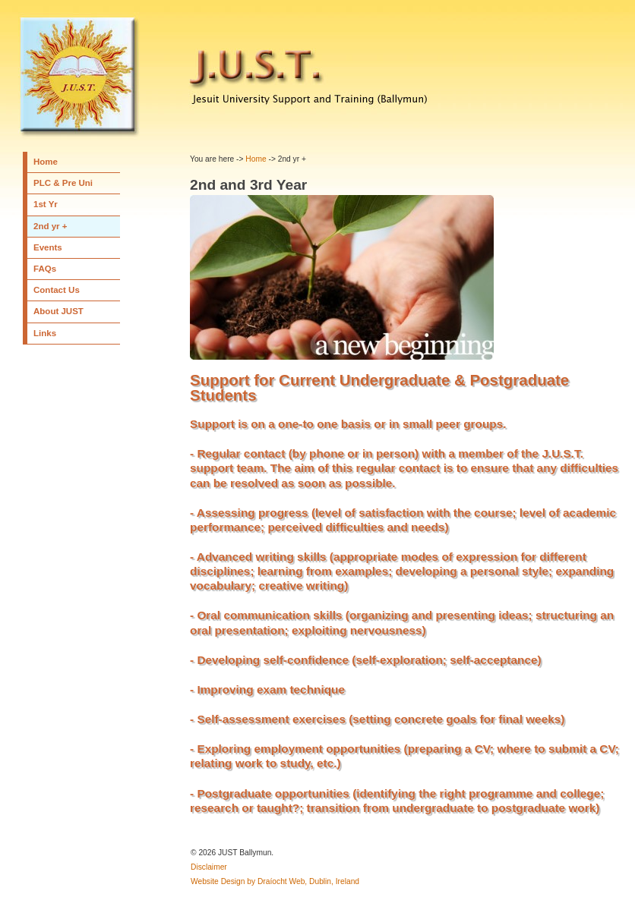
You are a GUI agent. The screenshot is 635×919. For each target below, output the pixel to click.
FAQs (44, 268)
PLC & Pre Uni (63, 182)
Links (44, 333)
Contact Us (56, 289)
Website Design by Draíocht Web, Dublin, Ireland (275, 881)
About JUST (58, 311)
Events (47, 247)
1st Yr (45, 204)
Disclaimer (209, 867)
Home (45, 161)
